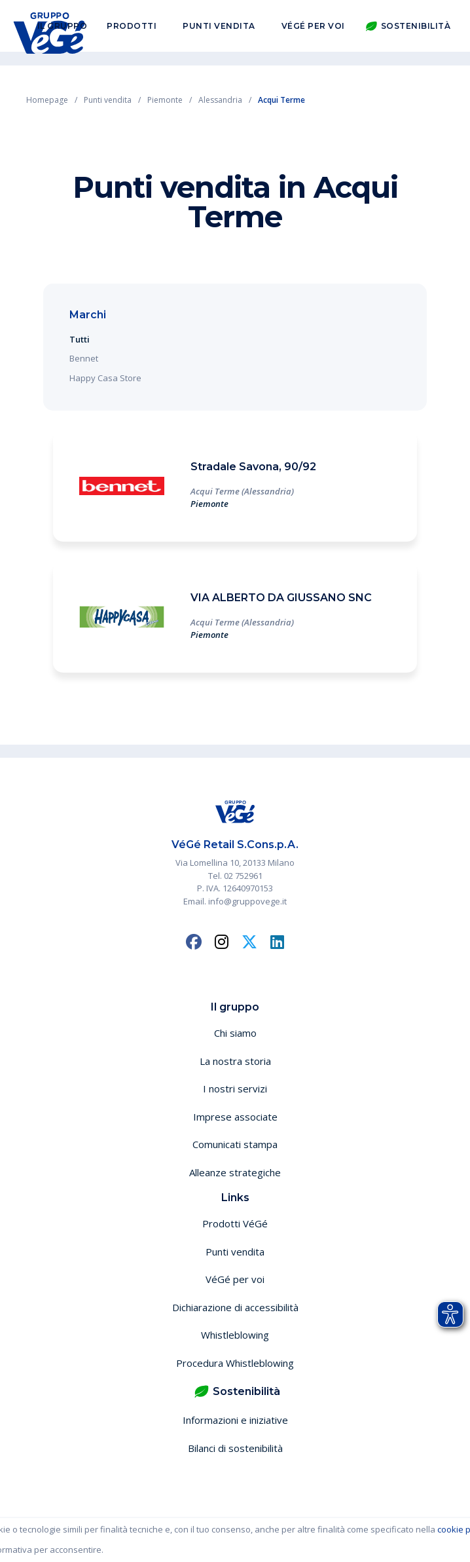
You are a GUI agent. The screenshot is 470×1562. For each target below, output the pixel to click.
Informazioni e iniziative (235, 1419)
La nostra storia (235, 1061)
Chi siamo (235, 1032)
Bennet (83, 358)
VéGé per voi (313, 32)
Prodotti (131, 32)
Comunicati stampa (235, 1144)
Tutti (79, 339)
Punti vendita (219, 32)
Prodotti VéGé (235, 1223)
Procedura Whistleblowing (235, 1362)
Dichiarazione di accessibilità (235, 1307)
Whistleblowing (235, 1334)
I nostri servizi (235, 1088)
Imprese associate (235, 1116)
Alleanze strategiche (235, 1172)
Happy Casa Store (105, 378)
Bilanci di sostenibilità (235, 1448)
